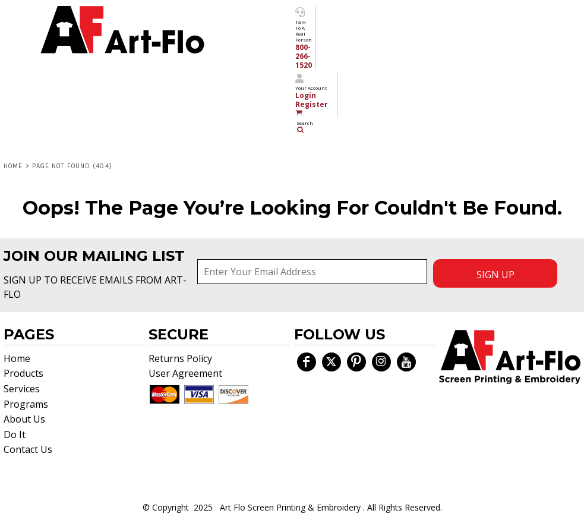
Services (22, 388)
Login (305, 95)
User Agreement (185, 373)
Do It (15, 434)
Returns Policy (180, 358)
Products (23, 373)
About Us (24, 419)
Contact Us (28, 449)
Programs (26, 404)
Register (311, 104)
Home (13, 166)
